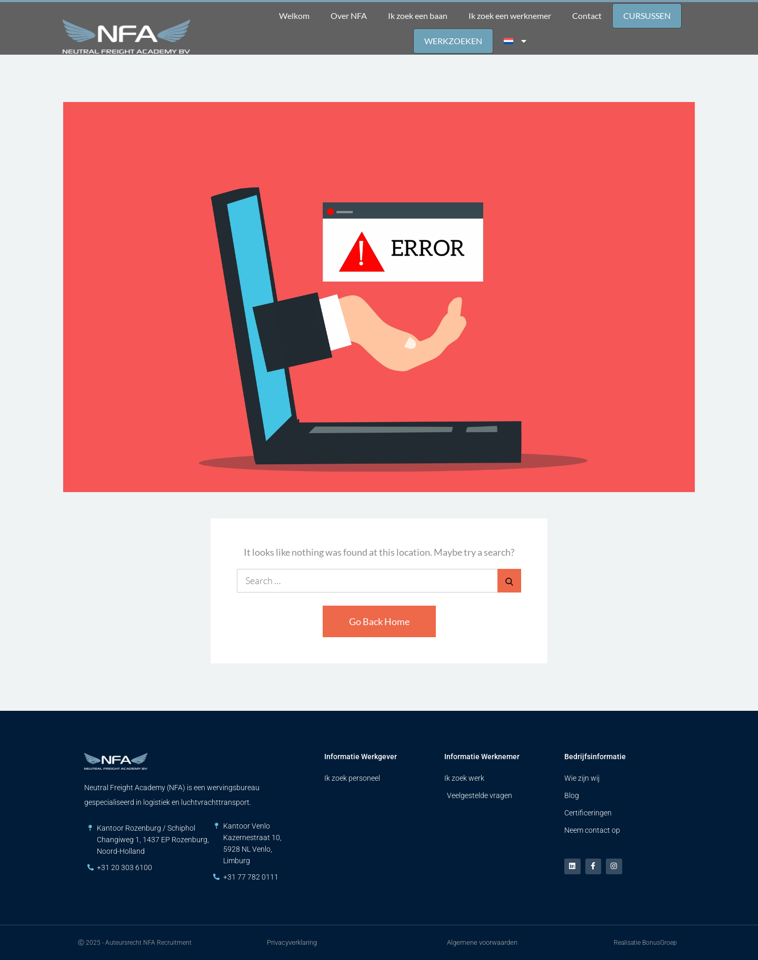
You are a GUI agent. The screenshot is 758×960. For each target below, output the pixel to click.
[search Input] (379, 581)
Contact (587, 16)
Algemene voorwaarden (482, 942)
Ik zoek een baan (417, 16)
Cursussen (647, 16)
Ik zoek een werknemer (509, 16)
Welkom (294, 16)
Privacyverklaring (292, 942)
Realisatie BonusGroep (645, 942)
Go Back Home (379, 621)
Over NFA (349, 16)
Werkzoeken (453, 41)
